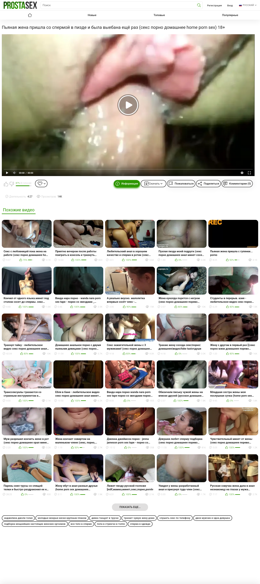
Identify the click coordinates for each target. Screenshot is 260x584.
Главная (29, 15)
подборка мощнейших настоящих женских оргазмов (35, 524)
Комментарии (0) (240, 183)
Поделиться (211, 183)
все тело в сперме (81, 524)
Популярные (230, 15)
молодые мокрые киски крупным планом (62, 518)
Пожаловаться (184, 183)
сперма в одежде (140, 524)
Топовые (159, 15)
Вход (230, 5)
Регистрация (214, 5)
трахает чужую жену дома (139, 518)
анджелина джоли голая (18, 518)
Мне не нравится (11, 184)
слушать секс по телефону (175, 518)
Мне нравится (6, 184)
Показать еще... (129, 507)
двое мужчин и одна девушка (213, 518)
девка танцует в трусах (105, 518)
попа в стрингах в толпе (111, 524)
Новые (92, 15)
